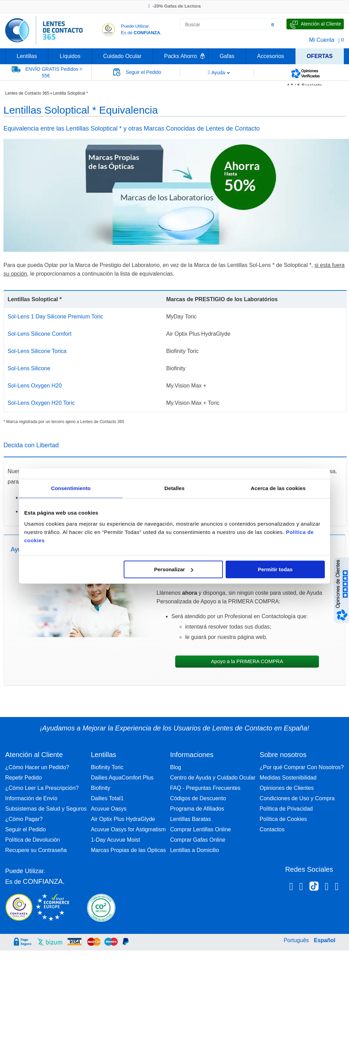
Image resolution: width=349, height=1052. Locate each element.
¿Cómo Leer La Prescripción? (42, 788)
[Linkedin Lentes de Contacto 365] (327, 887)
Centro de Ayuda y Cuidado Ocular (212, 778)
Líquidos (70, 56)
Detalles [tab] (174, 488)
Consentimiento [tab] (71, 488)
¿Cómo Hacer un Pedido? (37, 767)
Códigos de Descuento (198, 798)
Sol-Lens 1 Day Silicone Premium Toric (55, 316)
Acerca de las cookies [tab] (278, 488)
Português (296, 940)
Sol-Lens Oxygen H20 (35, 386)
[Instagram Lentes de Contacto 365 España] (301, 887)
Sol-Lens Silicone (29, 368)
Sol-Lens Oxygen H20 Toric (41, 403)
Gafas (227, 56)
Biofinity (100, 788)
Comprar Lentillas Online (200, 829)
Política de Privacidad (286, 809)
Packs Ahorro (180, 56)
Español (324, 940)
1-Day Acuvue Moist (115, 840)
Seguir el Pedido (25, 829)
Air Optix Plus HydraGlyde (123, 819)
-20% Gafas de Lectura (174, 6)
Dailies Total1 (107, 798)
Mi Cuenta (321, 40)
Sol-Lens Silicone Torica (37, 351)
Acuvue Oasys (108, 809)
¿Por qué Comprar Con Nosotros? (302, 767)
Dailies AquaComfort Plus (122, 778)
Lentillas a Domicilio (194, 850)
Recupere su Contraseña (36, 850)
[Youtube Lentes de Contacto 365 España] (337, 887)
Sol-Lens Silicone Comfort (40, 334)
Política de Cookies (283, 819)
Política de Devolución (32, 840)
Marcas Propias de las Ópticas (128, 850)
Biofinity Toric (107, 767)
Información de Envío (31, 798)
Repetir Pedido (23, 778)
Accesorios (270, 56)
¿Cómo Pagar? (24, 819)
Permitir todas (275, 569)
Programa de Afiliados (197, 809)
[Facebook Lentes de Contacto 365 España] (291, 887)
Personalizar (173, 569)
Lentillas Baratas (190, 819)
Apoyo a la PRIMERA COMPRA (247, 661)
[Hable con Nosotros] (315, 24)
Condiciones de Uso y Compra (297, 798)
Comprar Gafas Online (197, 840)
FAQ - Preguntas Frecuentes (205, 788)
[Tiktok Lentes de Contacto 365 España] (314, 888)
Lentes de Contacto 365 (27, 93)
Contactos (272, 829)
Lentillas (27, 56)
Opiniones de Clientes (287, 788)
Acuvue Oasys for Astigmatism (128, 829)
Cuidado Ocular (122, 56)
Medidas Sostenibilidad (288, 778)
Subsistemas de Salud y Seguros (46, 809)
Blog (175, 767)
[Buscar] (272, 24)
